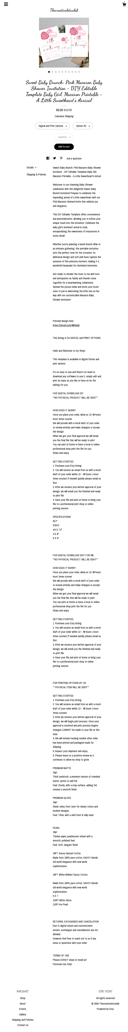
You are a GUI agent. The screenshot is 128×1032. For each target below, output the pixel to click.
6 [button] (65, 72)
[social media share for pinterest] (61, 158)
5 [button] (62, 72)
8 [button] (72, 72)
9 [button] (75, 72)
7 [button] (69, 72)
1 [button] (49, 72)
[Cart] (124, 4)
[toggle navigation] (6, 4)
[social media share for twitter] (55, 158)
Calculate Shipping (64, 116)
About (23, 1003)
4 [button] (59, 72)
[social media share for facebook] (48, 158)
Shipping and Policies (23, 1020)
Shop (22, 998)
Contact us (22, 1025)
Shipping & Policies (36, 174)
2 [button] (52, 72)
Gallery (22, 1014)
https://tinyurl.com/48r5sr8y (66, 325)
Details (31, 167)
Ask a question (74, 158)
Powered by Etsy (105, 1009)
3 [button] (55, 72)
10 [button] (79, 72)
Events (22, 1009)
